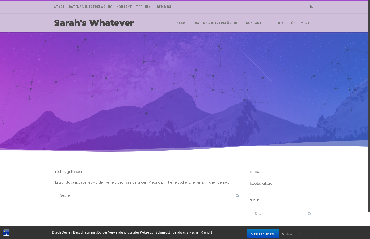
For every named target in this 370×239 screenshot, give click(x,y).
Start (59, 7)
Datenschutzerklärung (91, 7)
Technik (143, 7)
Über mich (163, 7)
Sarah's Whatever (94, 23)
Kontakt (124, 7)
